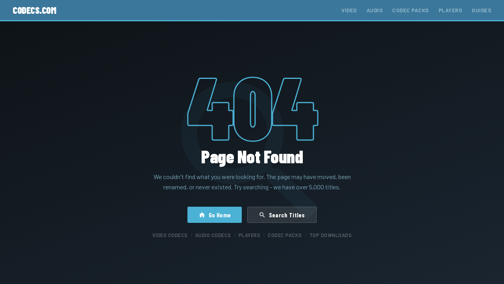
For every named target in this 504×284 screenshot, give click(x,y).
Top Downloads (330, 235)
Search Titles (282, 215)
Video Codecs (170, 235)
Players (451, 10)
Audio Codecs (213, 235)
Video (349, 10)
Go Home (214, 215)
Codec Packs (410, 10)
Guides (481, 10)
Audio (375, 10)
